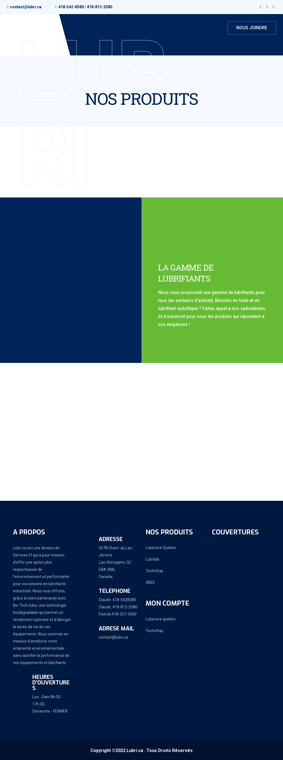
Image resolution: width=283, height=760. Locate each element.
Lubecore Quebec (161, 547)
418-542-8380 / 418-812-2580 (85, 7)
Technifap (154, 571)
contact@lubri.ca (25, 7)
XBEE (150, 582)
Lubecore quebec (161, 619)
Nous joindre (251, 27)
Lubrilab (152, 559)
